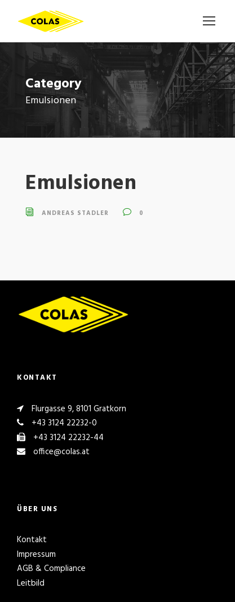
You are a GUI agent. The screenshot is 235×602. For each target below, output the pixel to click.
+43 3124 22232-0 (64, 423)
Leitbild (31, 583)
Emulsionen (80, 183)
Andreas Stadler (75, 213)
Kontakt (32, 540)
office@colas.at (61, 452)
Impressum (36, 554)
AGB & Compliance (51, 568)
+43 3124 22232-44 (68, 438)
